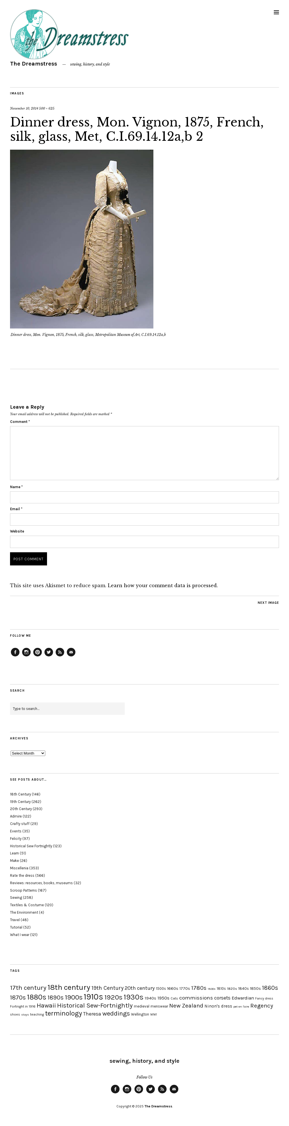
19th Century (20, 802)
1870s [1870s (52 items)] (18, 997)
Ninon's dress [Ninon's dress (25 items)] (218, 1006)
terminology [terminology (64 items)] (63, 1013)
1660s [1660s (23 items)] (172, 988)
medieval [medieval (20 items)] (141, 1006)
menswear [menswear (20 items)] (159, 1006)
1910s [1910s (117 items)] (93, 997)
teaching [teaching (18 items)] (37, 1014)
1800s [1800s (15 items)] (212, 989)
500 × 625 (46, 108)
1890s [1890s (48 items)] (56, 997)
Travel (15, 920)
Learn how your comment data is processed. (163, 585)
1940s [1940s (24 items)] (150, 998)
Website (17, 531)
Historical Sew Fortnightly (31, 846)
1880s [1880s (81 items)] (36, 997)
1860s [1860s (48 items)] (270, 987)
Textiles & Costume (27, 905)
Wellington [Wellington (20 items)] (140, 1014)
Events (16, 831)
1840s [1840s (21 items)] (243, 988)
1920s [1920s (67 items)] (113, 997)
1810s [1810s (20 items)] (221, 988)
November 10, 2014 (24, 108)
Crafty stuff (20, 824)
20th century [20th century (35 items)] (140, 988)
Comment (20, 421)
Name (16, 487)
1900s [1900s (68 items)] (74, 997)
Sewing (16, 897)
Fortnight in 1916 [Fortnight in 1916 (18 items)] (23, 1006)
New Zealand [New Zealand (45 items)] (186, 1005)
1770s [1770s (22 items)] (184, 988)
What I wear (19, 935)
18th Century (20, 794)
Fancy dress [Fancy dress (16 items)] (264, 998)
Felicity (16, 838)
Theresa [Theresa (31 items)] (92, 1014)
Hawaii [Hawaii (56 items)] (46, 1005)
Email (16, 509)
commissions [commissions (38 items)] (196, 998)
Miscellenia (19, 868)
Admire (16, 816)
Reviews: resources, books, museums (41, 883)
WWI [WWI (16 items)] (153, 1014)
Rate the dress (22, 875)
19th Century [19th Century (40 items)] (107, 988)
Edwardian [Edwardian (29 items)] (243, 998)
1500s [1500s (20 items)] (161, 988)
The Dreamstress (33, 63)
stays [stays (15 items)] (25, 1014)
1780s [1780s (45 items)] (198, 987)
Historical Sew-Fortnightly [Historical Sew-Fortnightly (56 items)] (95, 1005)
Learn (14, 853)
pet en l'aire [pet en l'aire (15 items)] (241, 1006)
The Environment (24, 912)
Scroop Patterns (23, 890)
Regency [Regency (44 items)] (261, 1005)
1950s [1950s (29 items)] (163, 998)
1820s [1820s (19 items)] (232, 988)
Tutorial (16, 927)
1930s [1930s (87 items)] (134, 997)
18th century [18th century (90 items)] (69, 987)
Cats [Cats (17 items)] (174, 998)
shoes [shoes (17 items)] (15, 1014)
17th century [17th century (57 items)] (28, 988)
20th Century (21, 809)
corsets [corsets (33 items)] (222, 998)
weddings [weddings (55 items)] (116, 1013)
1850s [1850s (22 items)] (255, 988)
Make (14, 860)
